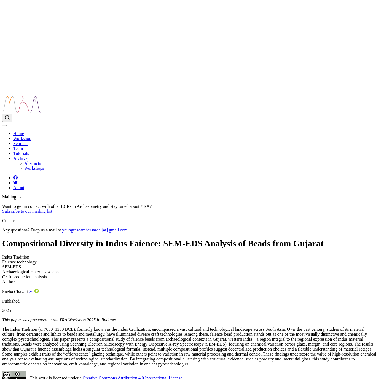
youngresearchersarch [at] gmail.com (95, 230)
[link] (20, 158)
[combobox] (190, 118)
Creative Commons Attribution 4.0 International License (133, 378)
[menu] (4, 125)
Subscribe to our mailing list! (28, 211)
